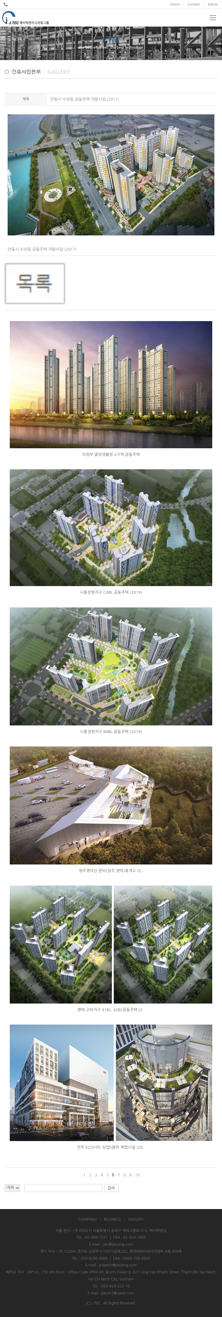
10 (137, 1175)
